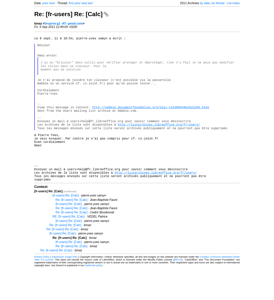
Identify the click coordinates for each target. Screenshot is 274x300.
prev (45, 3)
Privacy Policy (42, 288)
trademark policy (93, 297)
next (52, 3)
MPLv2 (178, 291)
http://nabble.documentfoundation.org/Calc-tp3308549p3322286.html (150, 123)
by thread (218, 3)
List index (233, 3)
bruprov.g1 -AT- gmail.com (64, 23)
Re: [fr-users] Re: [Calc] (71, 14)
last (90, 3)
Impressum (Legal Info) (64, 288)
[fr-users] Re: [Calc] (66, 227)
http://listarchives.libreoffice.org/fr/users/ (159, 144)
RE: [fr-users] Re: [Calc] (69, 248)
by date (205, 3)
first (71, 3)
